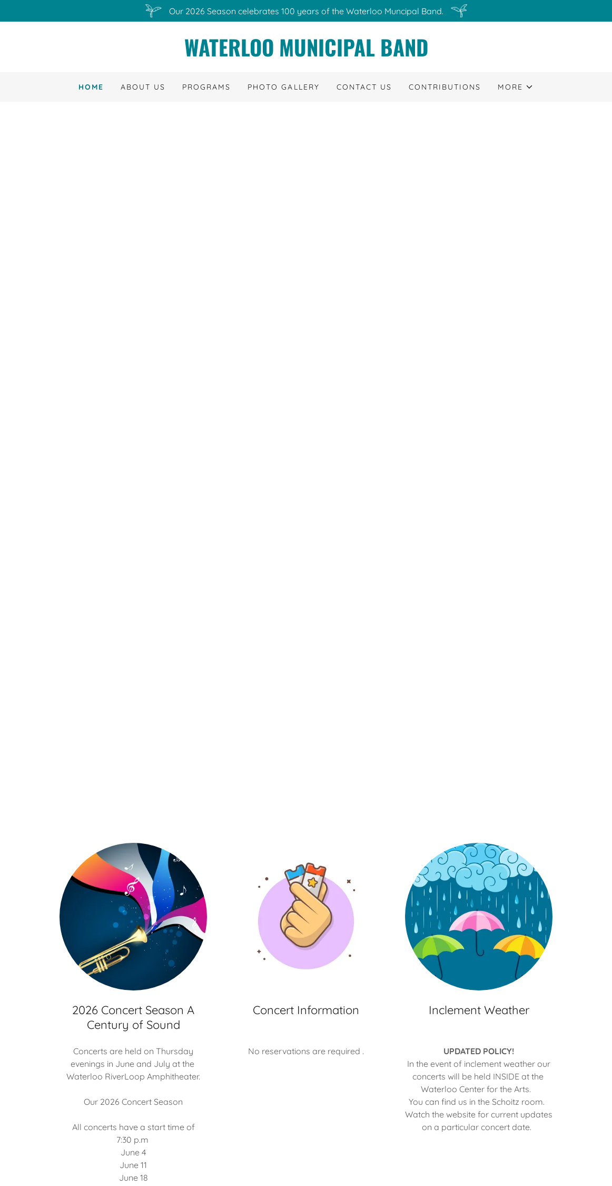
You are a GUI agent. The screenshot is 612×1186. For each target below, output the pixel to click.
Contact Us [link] (364, 87)
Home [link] (91, 87)
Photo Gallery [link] (283, 87)
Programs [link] (206, 87)
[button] (516, 87)
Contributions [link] (445, 87)
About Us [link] (143, 87)
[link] (306, 53)
